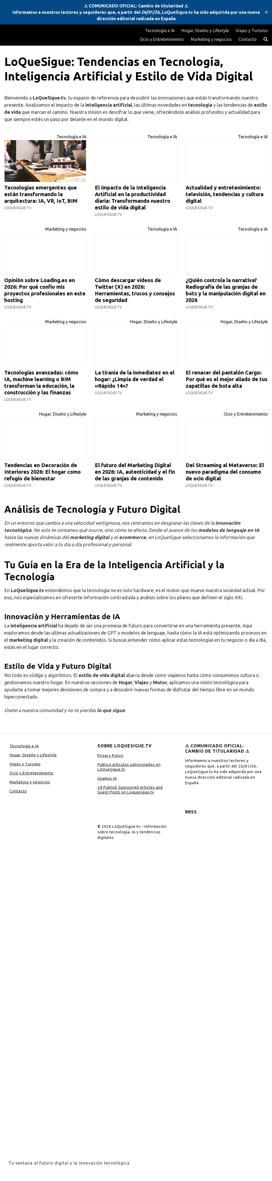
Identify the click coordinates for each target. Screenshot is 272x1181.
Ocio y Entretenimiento (162, 39)
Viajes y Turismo (252, 30)
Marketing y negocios (211, 39)
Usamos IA (107, 778)
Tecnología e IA (160, 30)
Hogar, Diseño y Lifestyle (205, 30)
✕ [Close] (266, 12)
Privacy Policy (110, 755)
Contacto (248, 39)
